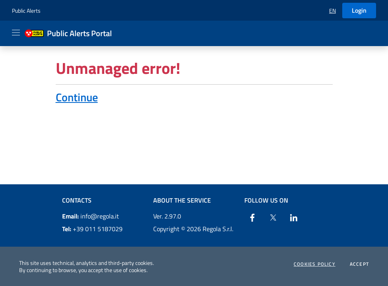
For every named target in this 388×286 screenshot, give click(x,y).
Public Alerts (26, 10)
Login (359, 10)
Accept (359, 264)
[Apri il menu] (16, 32)
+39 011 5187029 (92, 229)
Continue (77, 97)
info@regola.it (90, 216)
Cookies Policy (314, 264)
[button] (332, 10)
